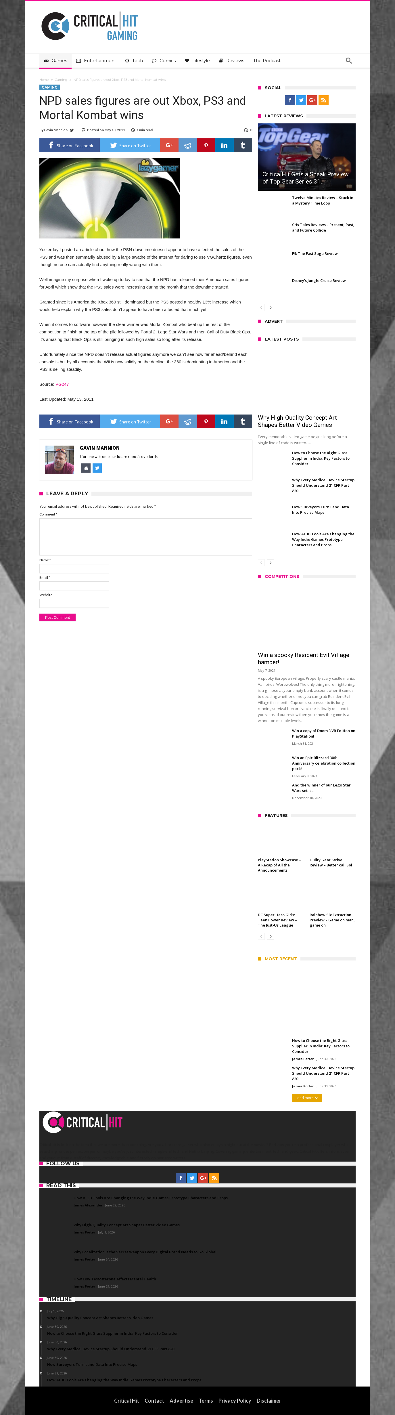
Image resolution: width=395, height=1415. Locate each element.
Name (45, 560)
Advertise (181, 1400)
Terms (206, 1400)
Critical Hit (126, 1400)
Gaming (61, 80)
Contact (154, 1400)
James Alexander (88, 1205)
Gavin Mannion (56, 130)
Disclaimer (269, 1400)
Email (44, 577)
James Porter (303, 1059)
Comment (48, 514)
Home (44, 80)
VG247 (62, 384)
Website (45, 595)
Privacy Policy (234, 1400)
